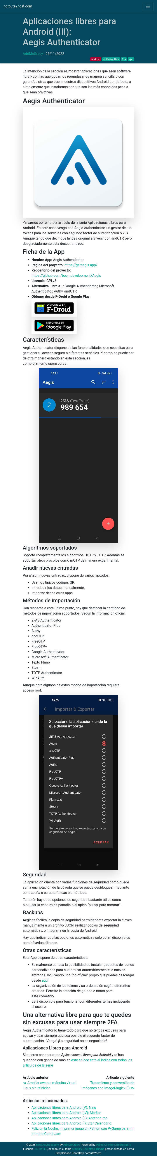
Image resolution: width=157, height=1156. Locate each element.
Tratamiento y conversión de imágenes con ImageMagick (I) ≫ (108, 1085)
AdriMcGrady (33, 54)
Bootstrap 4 (123, 1144)
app (131, 59)
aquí (45, 980)
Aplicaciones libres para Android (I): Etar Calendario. (71, 1123)
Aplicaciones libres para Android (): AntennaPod (69, 1118)
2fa (124, 59)
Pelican (100, 1144)
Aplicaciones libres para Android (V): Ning (63, 1107)
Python (110, 1144)
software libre (111, 59)
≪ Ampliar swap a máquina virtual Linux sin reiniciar (49, 1085)
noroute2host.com (17, 6)
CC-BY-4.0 (41, 1149)
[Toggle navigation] (148, 6)
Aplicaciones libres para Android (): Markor (66, 1113)
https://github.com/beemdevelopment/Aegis (66, 275)
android (95, 59)
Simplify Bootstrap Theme (88, 1149)
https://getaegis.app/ (81, 265)
